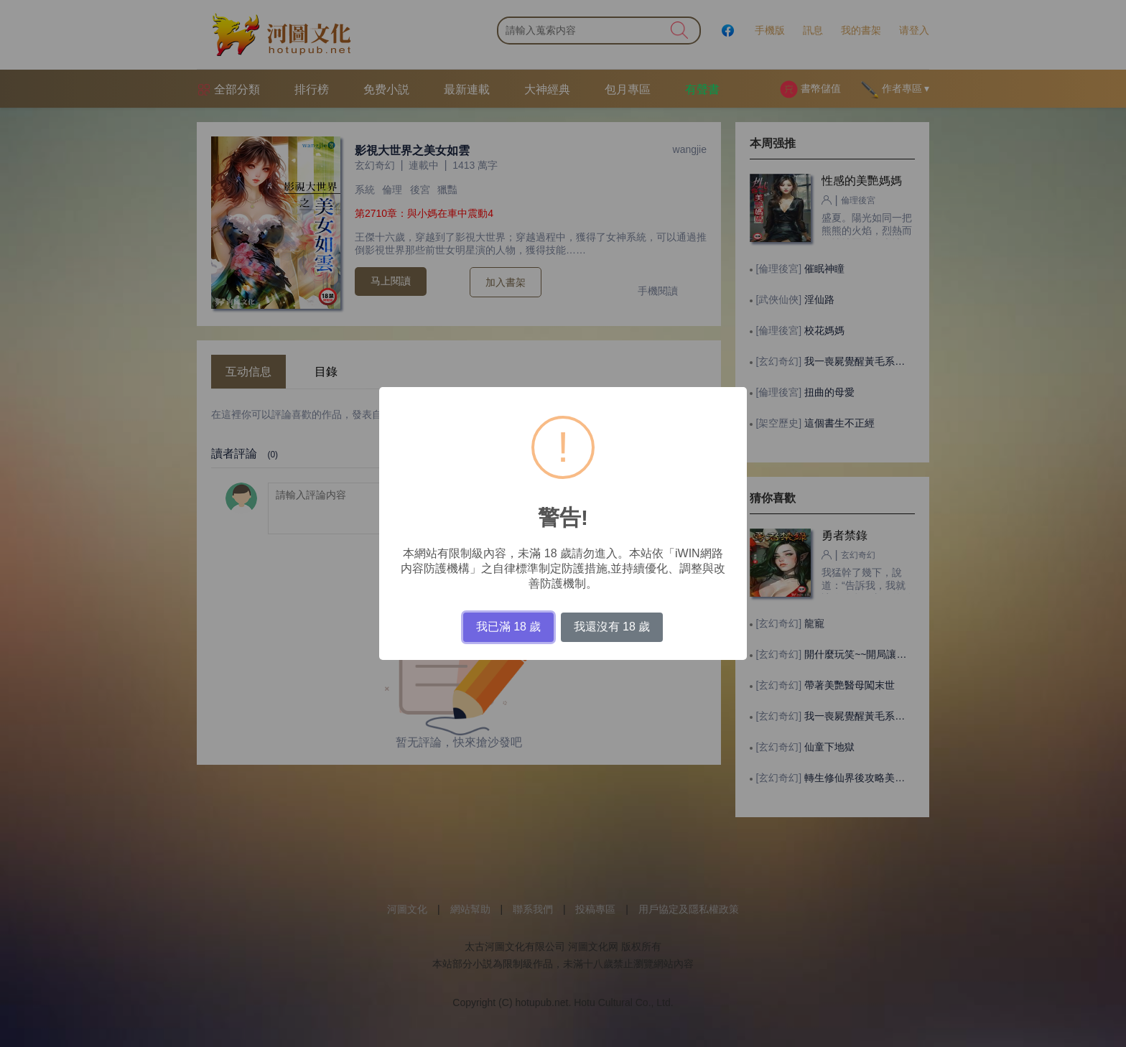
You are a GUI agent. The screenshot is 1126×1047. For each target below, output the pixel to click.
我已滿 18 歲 (508, 626)
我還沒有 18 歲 (612, 626)
